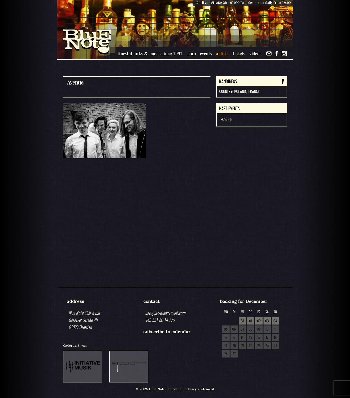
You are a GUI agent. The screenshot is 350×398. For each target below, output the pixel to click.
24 (267, 346)
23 (259, 346)
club (191, 53)
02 (259, 321)
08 (250, 329)
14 (242, 338)
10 (267, 329)
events (206, 53)
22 (250, 346)
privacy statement (199, 389)
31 (242, 321)
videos (255, 53)
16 (258, 338)
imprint (174, 389)
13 (234, 338)
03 (267, 321)
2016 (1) (226, 119)
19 (225, 346)
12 (226, 338)
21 (242, 346)
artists (222, 53)
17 (267, 338)
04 (275, 321)
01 (250, 321)
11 (275, 329)
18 (275, 338)
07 (242, 329)
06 (234, 329)
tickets (239, 53)
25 (275, 346)
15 (250, 338)
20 (234, 346)
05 (226, 329)
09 (259, 329)
